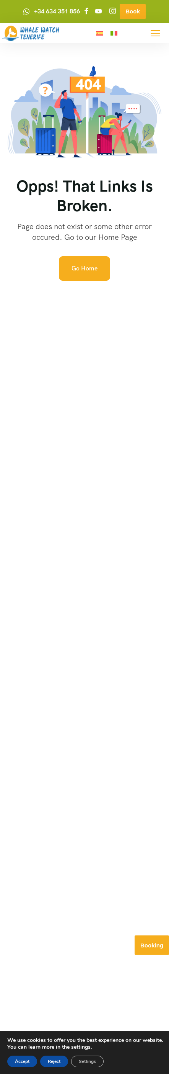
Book (132, 11)
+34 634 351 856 (57, 11)
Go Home (85, 268)
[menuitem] (99, 33)
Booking (151, 945)
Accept (22, 1061)
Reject (54, 1061)
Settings (87, 1061)
